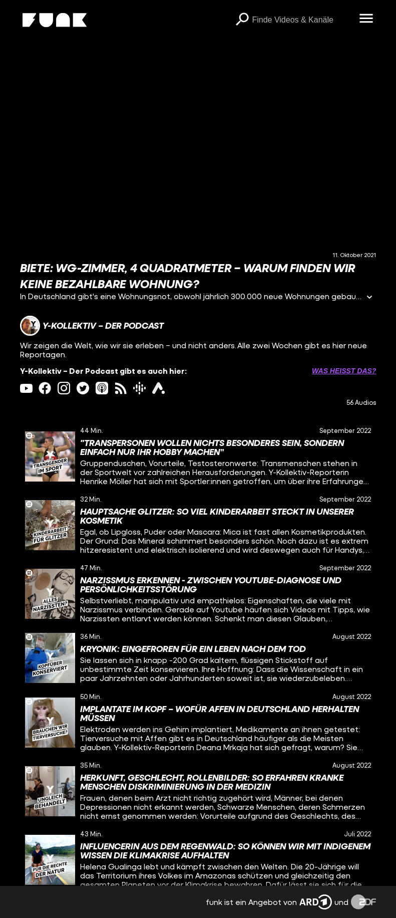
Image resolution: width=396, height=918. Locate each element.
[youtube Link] (26, 388)
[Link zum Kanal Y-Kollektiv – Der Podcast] (92, 326)
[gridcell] (198, 456)
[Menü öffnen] (366, 19)
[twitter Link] (83, 388)
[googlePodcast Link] (139, 388)
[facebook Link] (45, 388)
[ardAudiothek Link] (158, 388)
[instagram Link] (64, 388)
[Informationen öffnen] (369, 298)
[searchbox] (302, 20)
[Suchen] (242, 20)
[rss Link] (121, 388)
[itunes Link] (102, 388)
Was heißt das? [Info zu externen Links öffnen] (344, 371)
